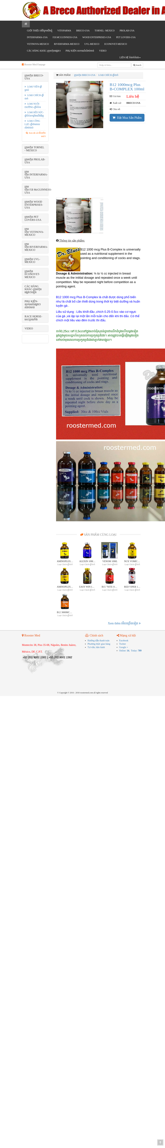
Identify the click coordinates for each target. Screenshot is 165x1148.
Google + (123, 648)
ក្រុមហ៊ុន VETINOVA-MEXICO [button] (34, 231)
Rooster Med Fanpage (33, 64)
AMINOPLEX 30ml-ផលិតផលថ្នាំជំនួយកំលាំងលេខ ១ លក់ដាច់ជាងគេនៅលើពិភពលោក (65, 562)
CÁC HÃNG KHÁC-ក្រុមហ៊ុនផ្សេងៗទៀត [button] (33, 289)
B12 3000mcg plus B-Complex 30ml (65, 613)
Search (137, 65)
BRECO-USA (83, 30)
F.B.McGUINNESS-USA (65, 37)
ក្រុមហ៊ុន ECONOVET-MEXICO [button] (32, 274)
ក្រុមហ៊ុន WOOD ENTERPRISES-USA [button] (34, 204)
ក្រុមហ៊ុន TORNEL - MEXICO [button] (34, 149)
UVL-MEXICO (91, 44)
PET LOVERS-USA (126, 37)
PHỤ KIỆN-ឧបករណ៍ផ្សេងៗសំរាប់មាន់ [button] (33, 304)
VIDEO (103, 51)
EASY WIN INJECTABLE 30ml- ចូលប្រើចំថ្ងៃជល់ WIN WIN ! (87, 587)
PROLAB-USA (127, 30)
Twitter (122, 644)
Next (108, 138)
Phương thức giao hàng (99, 644)
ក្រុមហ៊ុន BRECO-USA (84, 75)
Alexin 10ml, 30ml (87, 562)
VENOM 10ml (110, 562)
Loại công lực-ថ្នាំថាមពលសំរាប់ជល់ (32, 124)
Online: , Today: (130, 651)
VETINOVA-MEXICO (38, 44)
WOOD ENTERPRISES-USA (96, 37)
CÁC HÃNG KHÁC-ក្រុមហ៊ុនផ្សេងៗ (44, 51)
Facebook (123, 641)
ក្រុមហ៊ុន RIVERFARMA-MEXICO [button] (36, 247)
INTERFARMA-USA (37, 37)
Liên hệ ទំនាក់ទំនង (130, 57)
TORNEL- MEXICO (104, 30)
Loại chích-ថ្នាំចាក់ (108, 75)
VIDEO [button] (29, 328)
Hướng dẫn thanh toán (98, 641)
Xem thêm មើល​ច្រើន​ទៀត (124, 624)
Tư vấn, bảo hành (96, 648)
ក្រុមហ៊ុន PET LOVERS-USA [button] (33, 218)
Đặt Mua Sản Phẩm (127, 117)
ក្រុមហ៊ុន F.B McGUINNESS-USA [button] (38, 189)
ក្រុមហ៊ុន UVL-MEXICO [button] (32, 261)
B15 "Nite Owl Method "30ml (110, 587)
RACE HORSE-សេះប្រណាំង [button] (33, 318)
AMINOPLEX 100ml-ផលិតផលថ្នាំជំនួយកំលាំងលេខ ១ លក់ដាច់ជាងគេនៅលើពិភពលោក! (65, 587)
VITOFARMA (64, 30)
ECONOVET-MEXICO (115, 44)
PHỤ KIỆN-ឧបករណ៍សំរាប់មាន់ (80, 51)
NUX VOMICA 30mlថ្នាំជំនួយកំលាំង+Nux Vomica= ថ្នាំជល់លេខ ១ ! (132, 562)
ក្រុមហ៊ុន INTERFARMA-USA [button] (36, 174)
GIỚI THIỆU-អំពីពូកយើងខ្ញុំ (39, 30)
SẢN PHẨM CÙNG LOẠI (98, 535)
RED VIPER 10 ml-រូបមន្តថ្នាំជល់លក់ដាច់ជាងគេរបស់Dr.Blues (132, 587)
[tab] (35, 77)
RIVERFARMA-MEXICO (66, 44)
